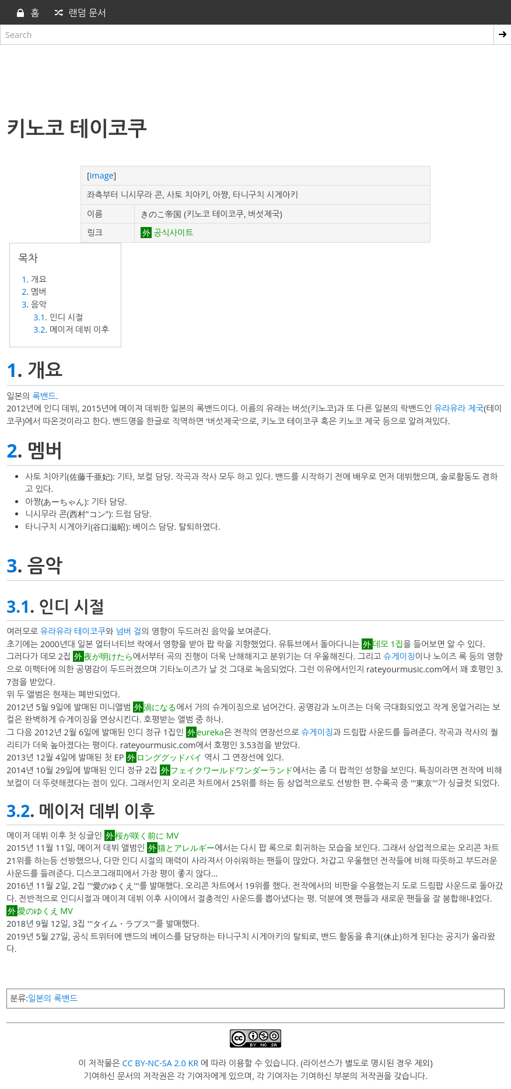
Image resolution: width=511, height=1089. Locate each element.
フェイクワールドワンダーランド (231, 770)
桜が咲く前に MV (146, 835)
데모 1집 (388, 644)
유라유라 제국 (459, 408)
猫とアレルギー (186, 847)
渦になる (160, 707)
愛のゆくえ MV (45, 910)
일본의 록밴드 (53, 998)
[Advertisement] (255, 77)
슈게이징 (399, 656)
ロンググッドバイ (169, 757)
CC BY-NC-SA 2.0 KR (160, 1063)
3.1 (39, 317)
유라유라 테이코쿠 (73, 631)
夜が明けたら (108, 656)
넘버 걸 (128, 631)
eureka (210, 732)
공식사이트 (172, 232)
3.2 (39, 329)
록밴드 (45, 396)
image (102, 175)
